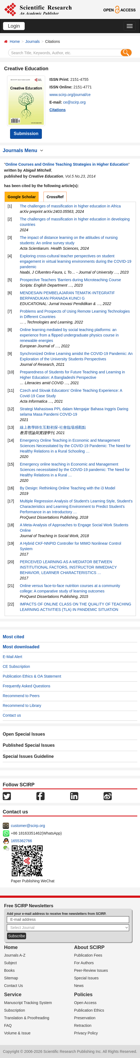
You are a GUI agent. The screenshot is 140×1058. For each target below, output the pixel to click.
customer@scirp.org (28, 825)
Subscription (14, 1010)
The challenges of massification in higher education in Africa (70, 206)
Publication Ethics (89, 1010)
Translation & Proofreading (26, 1018)
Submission (26, 133)
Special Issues (86, 978)
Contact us (12, 715)
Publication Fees (88, 955)
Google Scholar (22, 197)
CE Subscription (16, 666)
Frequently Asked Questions (26, 686)
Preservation (85, 1018)
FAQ (8, 1025)
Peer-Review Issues (91, 970)
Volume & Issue (17, 1033)
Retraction (83, 1025)
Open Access (85, 1003)
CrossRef (54, 197)
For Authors (84, 963)
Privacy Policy (86, 1033)
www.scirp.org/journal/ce (70, 94)
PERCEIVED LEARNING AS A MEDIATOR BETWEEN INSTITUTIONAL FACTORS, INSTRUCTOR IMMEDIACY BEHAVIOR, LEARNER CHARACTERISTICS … (68, 567)
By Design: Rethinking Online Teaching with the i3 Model (67, 488)
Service (12, 994)
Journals (32, 41)
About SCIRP (89, 947)
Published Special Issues (29, 745)
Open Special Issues (24, 734)
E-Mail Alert (12, 657)
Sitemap (11, 978)
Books (9, 970)
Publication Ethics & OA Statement (32, 676)
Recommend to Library (22, 705)
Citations (57, 110)
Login (14, 26)
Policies (83, 994)
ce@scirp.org (74, 102)
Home (15, 41)
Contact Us (13, 985)
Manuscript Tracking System (28, 1003)
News (79, 985)
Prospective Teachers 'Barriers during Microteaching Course (70, 280)
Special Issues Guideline (28, 756)
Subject (10, 963)
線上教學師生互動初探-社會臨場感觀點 (53, 427)
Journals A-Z (15, 955)
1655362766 (21, 841)
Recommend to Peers (21, 696)
